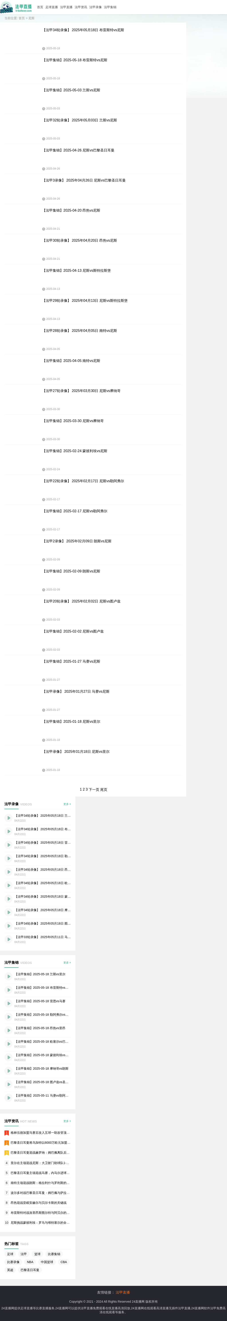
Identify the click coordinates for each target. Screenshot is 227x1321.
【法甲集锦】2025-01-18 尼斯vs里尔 (71, 721)
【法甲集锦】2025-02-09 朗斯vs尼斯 (71, 571)
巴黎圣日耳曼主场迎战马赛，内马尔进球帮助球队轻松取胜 (51, 1173)
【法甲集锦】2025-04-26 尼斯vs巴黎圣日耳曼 (78, 150)
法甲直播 (66, 7)
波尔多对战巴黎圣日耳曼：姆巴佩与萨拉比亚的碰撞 (46, 1193)
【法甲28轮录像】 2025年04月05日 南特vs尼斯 (79, 331)
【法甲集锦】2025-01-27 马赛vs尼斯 (71, 661)
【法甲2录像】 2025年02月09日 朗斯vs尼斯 (77, 541)
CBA (64, 1262)
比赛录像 (13, 1262)
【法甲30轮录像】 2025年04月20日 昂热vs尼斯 (79, 240)
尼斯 (31, 18)
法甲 (24, 1254)
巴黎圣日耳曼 (30, 1270)
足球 (10, 1254)
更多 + (67, 804)
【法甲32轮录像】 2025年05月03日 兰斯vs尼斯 (79, 120)
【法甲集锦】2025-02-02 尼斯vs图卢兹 (73, 631)
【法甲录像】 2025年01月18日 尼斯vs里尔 (76, 751)
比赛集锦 (54, 1254)
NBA (30, 1262)
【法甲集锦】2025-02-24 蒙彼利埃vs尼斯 (74, 451)
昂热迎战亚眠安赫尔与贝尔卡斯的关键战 (39, 1202)
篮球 (37, 1254)
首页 (40, 7)
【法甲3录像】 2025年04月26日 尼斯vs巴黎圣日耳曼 (84, 180)
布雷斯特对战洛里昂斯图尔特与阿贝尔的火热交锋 (45, 1212)
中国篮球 (47, 1262)
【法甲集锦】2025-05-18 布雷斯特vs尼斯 (74, 60)
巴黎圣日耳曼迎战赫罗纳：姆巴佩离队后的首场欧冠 (46, 1152)
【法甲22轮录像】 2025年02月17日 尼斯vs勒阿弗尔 (83, 481)
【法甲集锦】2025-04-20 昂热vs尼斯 (71, 210)
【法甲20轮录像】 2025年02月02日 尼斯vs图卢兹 (81, 601)
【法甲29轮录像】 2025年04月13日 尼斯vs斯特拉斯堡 (85, 300)
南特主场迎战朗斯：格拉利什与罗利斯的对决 (42, 1183)
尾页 (103, 789)
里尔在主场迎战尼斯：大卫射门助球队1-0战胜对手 (45, 1163)
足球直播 (51, 7)
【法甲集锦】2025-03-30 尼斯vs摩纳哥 (73, 421)
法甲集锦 (110, 7)
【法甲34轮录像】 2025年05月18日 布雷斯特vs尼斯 (83, 30)
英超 (10, 1270)
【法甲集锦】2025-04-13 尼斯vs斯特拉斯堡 (76, 270)
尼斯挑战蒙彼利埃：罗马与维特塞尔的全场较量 (43, 1222)
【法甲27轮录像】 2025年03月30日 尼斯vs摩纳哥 (81, 391)
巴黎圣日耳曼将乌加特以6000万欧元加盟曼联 (42, 1142)
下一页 (94, 789)
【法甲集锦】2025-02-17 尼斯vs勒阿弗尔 (74, 511)
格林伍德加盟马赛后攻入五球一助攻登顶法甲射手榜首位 (49, 1132)
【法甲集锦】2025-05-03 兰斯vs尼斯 (71, 90)
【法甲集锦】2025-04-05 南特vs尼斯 (71, 361)
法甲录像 (95, 7)
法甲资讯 (81, 7)
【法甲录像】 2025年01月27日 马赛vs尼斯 (76, 691)
